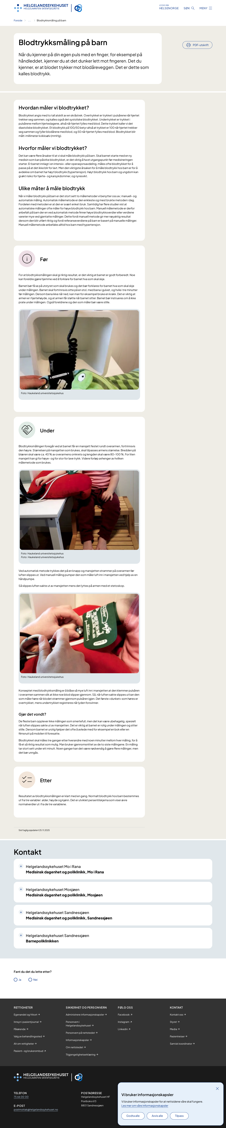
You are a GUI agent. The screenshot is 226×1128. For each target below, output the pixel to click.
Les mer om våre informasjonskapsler (144, 1105)
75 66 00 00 (21, 1096)
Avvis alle (157, 1115)
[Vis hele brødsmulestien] (29, 20)
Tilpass (179, 1115)
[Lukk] (217, 1088)
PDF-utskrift (201, 36)
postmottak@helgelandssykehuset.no (36, 1109)
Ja (20, 979)
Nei (35, 979)
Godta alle (133, 1115)
